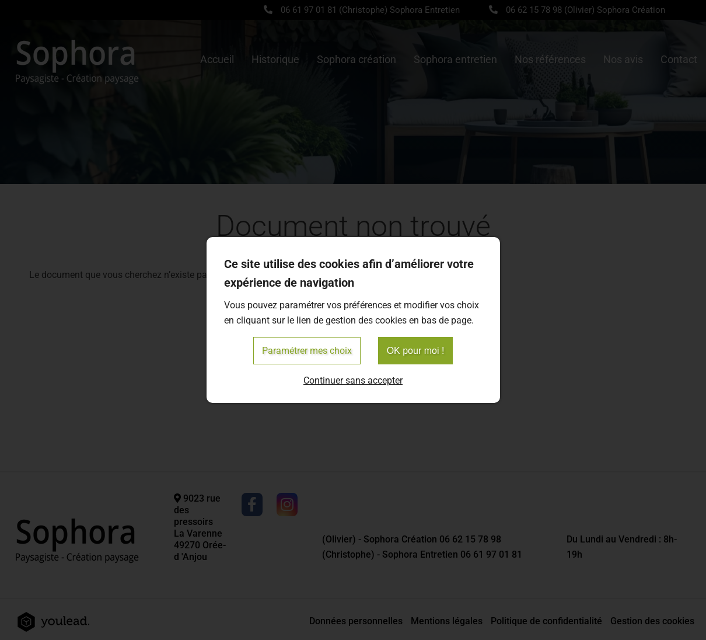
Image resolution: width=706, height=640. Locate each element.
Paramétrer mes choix (307, 350)
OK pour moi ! (416, 351)
